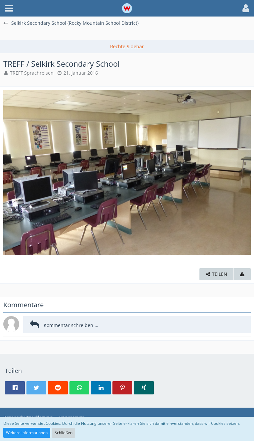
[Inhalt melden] (242, 274)
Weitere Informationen (27, 432)
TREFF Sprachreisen (32, 73)
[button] (9, 8)
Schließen (63, 432)
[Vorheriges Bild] (13, 172)
